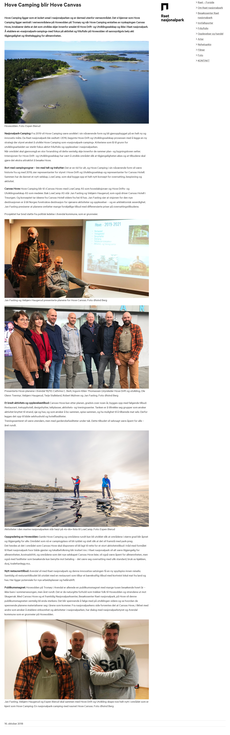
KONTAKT (204, 60)
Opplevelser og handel (210, 33)
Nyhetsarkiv (204, 44)
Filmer (201, 49)
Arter (201, 39)
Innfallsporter (205, 22)
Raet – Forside (206, 2)
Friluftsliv (203, 28)
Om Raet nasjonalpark (210, 7)
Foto (200, 55)
